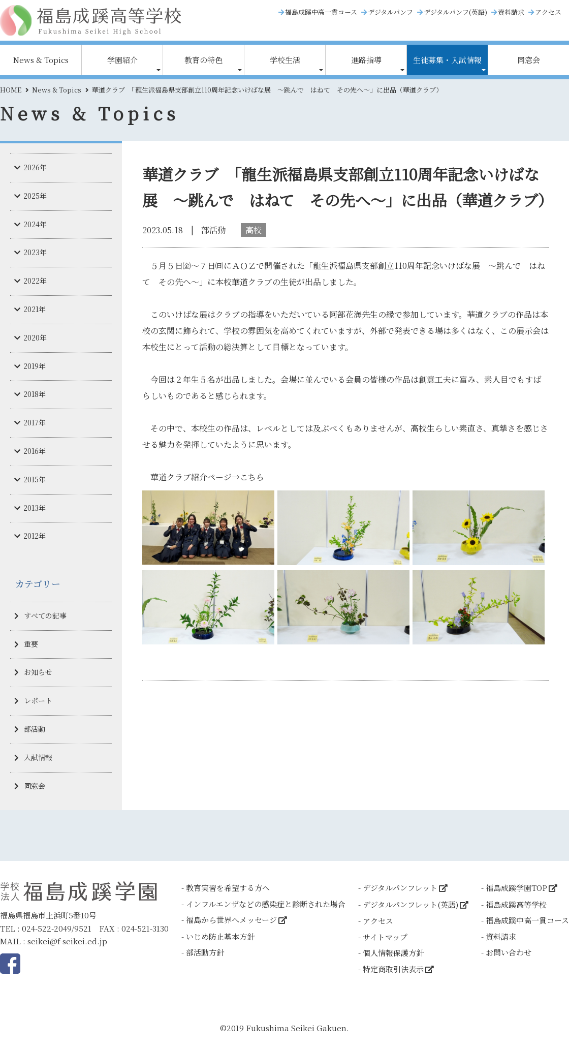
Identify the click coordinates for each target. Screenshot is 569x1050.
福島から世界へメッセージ (231, 919)
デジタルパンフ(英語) (455, 12)
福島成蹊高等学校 (516, 904)
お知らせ (38, 672)
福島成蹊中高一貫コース (321, 12)
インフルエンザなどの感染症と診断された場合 (265, 904)
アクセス (548, 12)
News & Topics (41, 59)
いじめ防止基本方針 (220, 936)
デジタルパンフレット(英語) (410, 904)
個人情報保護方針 (393, 952)
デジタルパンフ (390, 12)
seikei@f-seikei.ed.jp (67, 941)
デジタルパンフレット (400, 887)
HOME (10, 90)
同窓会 (528, 59)
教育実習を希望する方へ (228, 887)
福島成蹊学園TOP (516, 887)
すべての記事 (45, 615)
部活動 (34, 729)
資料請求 (511, 12)
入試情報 (38, 757)
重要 (31, 644)
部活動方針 (205, 952)
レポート (38, 700)
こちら (252, 477)
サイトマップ (385, 937)
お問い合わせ (508, 952)
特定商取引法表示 (393, 969)
